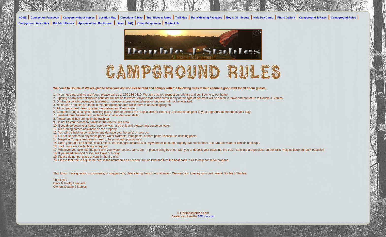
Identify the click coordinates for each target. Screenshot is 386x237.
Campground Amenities (33, 23)
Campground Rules (343, 17)
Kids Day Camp (263, 17)
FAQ (130, 23)
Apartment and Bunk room (95, 23)
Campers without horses (79, 17)
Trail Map (181, 17)
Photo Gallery (286, 17)
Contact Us (172, 23)
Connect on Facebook (45, 17)
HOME (22, 17)
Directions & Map (131, 17)
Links (120, 23)
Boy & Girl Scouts (237, 17)
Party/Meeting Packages (206, 17)
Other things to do (149, 23)
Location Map (107, 17)
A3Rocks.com (206, 216)
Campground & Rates (313, 17)
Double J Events (63, 23)
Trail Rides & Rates (159, 17)
